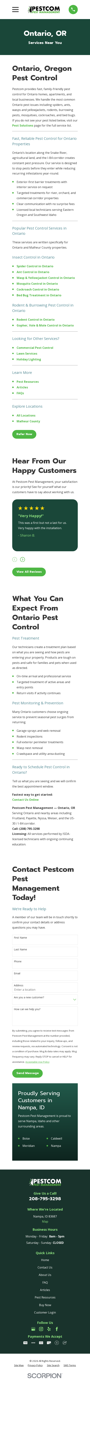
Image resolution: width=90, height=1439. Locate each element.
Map (45, 1221)
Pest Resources (45, 1297)
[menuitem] (19, 1365)
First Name (20, 937)
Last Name (20, 949)
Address (18, 985)
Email (17, 973)
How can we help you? (27, 1009)
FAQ (45, 1282)
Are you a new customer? (29, 997)
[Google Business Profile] (33, 1329)
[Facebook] (57, 1329)
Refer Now (24, 434)
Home (45, 1260)
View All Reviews (29, 572)
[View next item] (22, 559)
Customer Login (45, 1312)
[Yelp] (49, 1329)
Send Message (27, 1073)
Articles (45, 1290)
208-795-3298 (45, 1199)
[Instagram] (41, 1329)
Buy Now (45, 1305)
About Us (45, 1275)
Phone (18, 961)
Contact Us (45, 1267)
